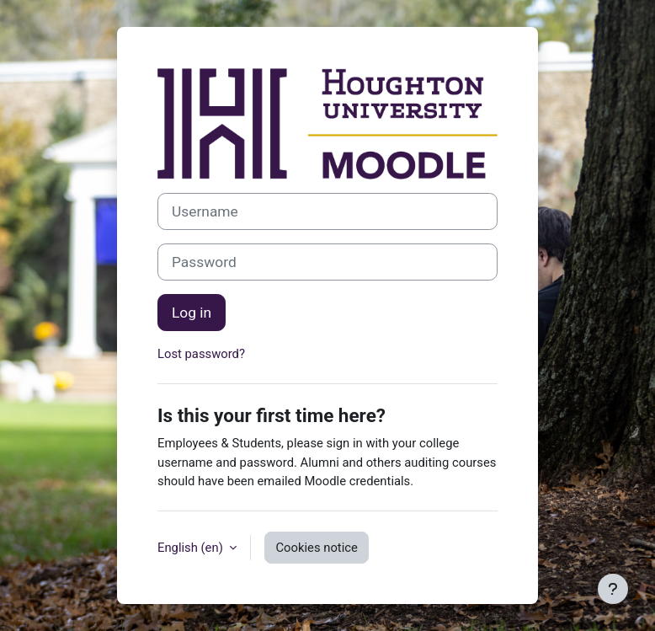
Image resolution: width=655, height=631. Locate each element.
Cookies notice (316, 547)
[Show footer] (613, 589)
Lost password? (201, 353)
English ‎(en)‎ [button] (191, 547)
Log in (191, 312)
